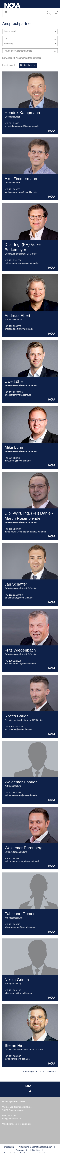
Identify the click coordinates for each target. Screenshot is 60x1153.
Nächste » (51, 1071)
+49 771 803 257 (13, 1056)
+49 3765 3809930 (14, 726)
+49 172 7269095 (13, 326)
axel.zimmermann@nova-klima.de (21, 192)
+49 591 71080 (12, 123)
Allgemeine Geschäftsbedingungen (35, 1147)
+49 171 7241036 (13, 260)
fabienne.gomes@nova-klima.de (20, 927)
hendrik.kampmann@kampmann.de (22, 126)
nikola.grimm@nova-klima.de (18, 993)
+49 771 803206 (12, 458)
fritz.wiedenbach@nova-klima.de (20, 663)
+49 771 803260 (12, 189)
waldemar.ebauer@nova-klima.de (21, 795)
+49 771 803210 (12, 858)
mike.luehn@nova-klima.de (18, 460)
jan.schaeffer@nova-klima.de (18, 597)
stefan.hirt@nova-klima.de (17, 1059)
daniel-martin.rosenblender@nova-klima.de (25, 532)
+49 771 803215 (12, 924)
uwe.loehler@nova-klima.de (18, 395)
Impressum (9, 1147)
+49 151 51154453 (14, 595)
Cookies (36, 1150)
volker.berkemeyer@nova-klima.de (21, 263)
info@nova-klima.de (11, 1118)
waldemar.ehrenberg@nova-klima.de (22, 861)
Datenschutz (22, 1150)
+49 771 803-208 (13, 990)
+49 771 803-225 (13, 792)
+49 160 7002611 (13, 529)
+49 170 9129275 (13, 661)
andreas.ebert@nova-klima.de (19, 329)
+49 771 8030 (9, 1115)
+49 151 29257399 (14, 392)
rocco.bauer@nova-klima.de (18, 729)
